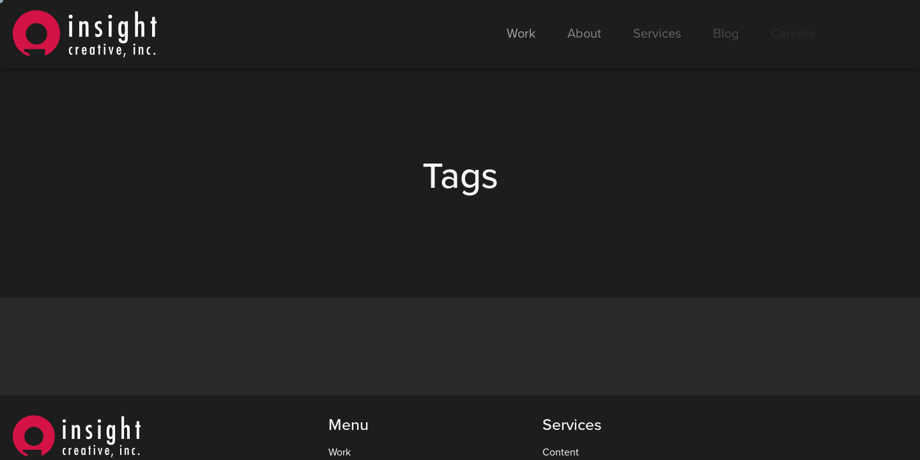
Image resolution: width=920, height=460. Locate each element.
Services (657, 34)
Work (521, 34)
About (584, 34)
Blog (726, 34)
